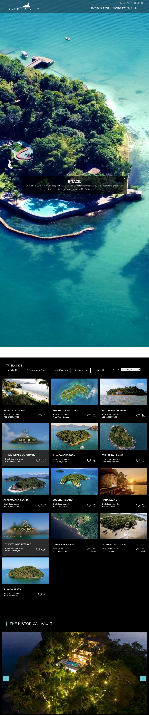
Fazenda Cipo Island (114, 544)
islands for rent (122, 8)
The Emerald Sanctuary (20, 455)
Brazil (6, 414)
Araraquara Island (16, 500)
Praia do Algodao (15, 410)
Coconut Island (63, 500)
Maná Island (109, 500)
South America (15, 414)
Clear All (100, 370)
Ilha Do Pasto (12, 589)
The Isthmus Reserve (18, 544)
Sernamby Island (112, 455)
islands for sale (100, 8)
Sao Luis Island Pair (114, 410)
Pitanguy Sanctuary (65, 410)
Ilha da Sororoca (64, 455)
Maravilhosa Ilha (64, 544)
